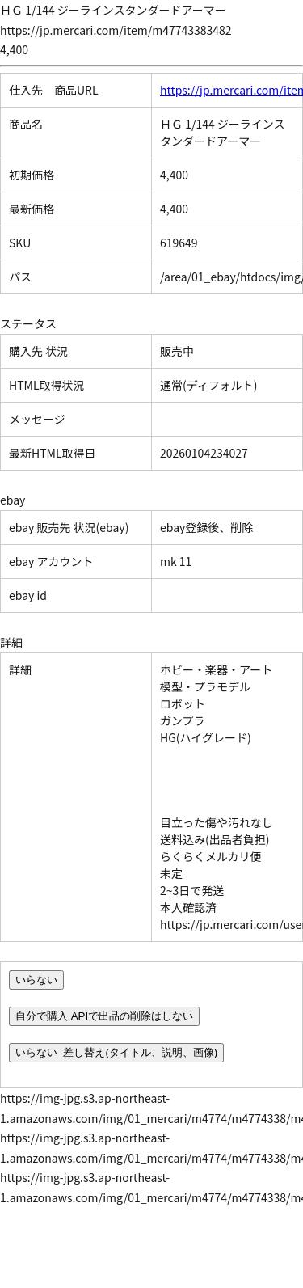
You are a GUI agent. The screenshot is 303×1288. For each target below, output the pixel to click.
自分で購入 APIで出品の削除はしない (104, 1016)
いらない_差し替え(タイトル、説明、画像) (116, 1052)
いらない (36, 979)
